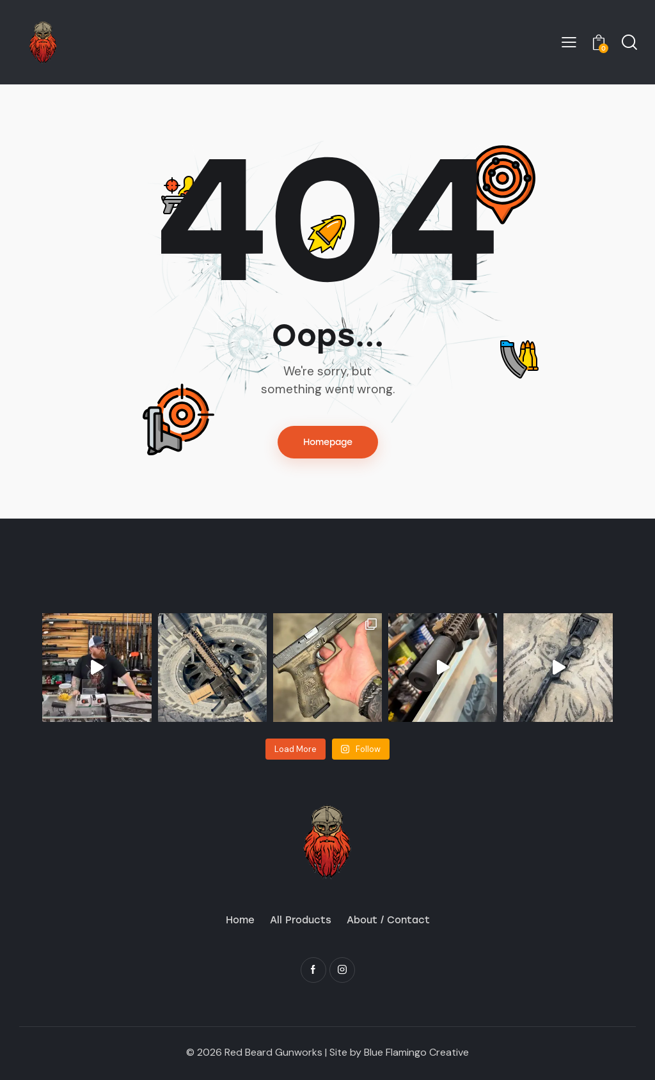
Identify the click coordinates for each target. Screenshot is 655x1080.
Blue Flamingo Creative (416, 1052)
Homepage (327, 442)
